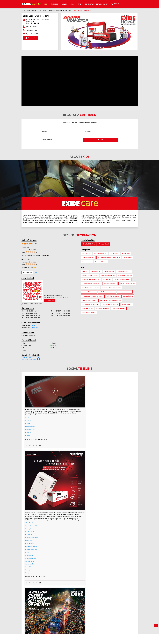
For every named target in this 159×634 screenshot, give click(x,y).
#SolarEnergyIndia (68, 456)
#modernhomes (105, 562)
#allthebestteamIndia (32, 548)
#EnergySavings (67, 435)
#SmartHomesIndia (69, 453)
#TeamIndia (103, 422)
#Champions (104, 425)
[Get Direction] (38, 360)
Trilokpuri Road (104, 244)
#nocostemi (66, 555)
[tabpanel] (99, 31)
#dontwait (66, 561)
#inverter (28, 414)
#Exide (27, 408)
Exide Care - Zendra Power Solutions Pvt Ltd (79, 608)
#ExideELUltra (104, 547)
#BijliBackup (67, 447)
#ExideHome (29, 411)
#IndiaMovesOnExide (106, 431)
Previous (23, 613)
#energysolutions (68, 476)
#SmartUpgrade (68, 573)
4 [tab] (103, 47)
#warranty (66, 552)
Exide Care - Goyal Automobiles (116, 607)
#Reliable (103, 556)
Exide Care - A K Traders (43, 607)
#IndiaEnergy (67, 450)
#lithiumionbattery (69, 465)
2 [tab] (97, 47)
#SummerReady (68, 567)
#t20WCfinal (29, 551)
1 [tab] (94, 47)
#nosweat (66, 564)
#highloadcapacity (105, 565)
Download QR (50, 300)
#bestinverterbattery (106, 559)
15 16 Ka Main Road (88, 244)
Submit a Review (27, 272)
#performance (104, 553)
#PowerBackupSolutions (70, 432)
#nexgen (28, 425)
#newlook (28, 422)
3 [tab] (100, 47)
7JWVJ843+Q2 (26, 358)
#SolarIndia (66, 441)
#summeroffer (67, 558)
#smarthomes (67, 467)
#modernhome (30, 417)
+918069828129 (31, 30)
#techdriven (66, 473)
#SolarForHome (68, 429)
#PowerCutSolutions (69, 444)
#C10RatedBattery (106, 568)
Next (136, 613)
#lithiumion (66, 462)
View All (36, 272)
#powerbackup (67, 470)
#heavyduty (103, 550)
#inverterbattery (68, 549)
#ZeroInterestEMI (68, 570)
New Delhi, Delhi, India (28, 360)
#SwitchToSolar (67, 438)
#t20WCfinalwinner (106, 434)
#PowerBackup (30, 419)
